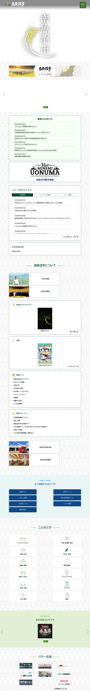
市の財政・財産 (18, 359)
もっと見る (66, 224)
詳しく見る (73, 302)
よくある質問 (18, 374)
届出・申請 (17, 391)
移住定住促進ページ (20, 452)
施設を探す (20, 458)
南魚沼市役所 (16, 239)
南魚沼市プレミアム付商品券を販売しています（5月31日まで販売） (49, 140)
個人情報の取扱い (17, 670)
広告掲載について (59, 614)
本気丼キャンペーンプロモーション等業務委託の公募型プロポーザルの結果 (38, 190)
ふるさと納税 (70, 446)
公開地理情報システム (21, 388)
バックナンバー (72, 337)
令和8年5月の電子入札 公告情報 (25, 198)
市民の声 (16, 356)
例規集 (16, 368)
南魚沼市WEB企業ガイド (22, 394)
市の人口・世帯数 (19, 353)
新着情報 (22, 182)
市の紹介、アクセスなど (21, 362)
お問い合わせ (16, 660)
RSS (75, 224)
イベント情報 (68, 182)
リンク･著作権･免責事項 (19, 679)
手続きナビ (20, 446)
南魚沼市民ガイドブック (21, 350)
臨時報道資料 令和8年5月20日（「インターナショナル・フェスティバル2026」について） (42, 205)
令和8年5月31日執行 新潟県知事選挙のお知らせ (44, 132)
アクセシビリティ (17, 674)
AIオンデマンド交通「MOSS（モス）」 (39, 136)
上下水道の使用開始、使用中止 (23, 403)
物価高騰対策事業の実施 (36, 143)
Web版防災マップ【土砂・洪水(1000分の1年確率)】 (30, 397)
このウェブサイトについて (19, 665)
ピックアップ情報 (45, 182)
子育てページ (45, 446)
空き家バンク (45, 452)
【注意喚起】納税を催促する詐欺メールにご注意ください (46, 128)
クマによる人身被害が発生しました (39, 124)
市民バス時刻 (18, 400)
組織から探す (18, 371)
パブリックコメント (19, 365)
